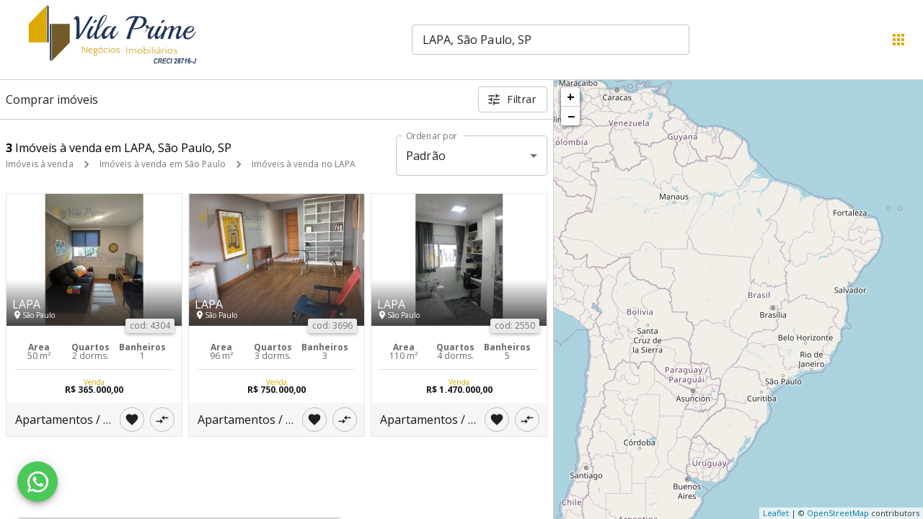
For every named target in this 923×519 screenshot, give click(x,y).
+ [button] (571, 96)
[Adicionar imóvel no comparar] (162, 419)
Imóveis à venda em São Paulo (163, 164)
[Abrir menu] (898, 39)
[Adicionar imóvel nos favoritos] (132, 419)
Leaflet (776, 512)
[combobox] (550, 40)
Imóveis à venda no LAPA (304, 164)
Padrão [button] (426, 156)
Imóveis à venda (40, 164)
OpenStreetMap (838, 512)
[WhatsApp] (37, 481)
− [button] (571, 116)
